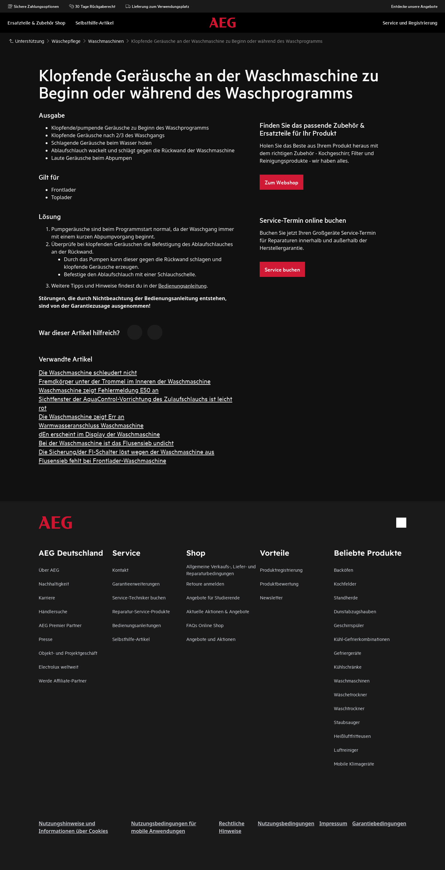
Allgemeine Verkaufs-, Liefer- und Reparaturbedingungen (221, 569)
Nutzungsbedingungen (286, 823)
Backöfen (343, 570)
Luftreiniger (346, 750)
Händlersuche (53, 611)
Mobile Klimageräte (354, 763)
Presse (46, 639)
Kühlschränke (348, 667)
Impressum (333, 823)
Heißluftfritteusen (352, 736)
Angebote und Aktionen (210, 639)
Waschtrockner (349, 708)
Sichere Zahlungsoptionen (33, 6)
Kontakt (120, 570)
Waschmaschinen (351, 680)
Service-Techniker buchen (139, 597)
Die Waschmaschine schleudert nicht (88, 372)
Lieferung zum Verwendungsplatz (157, 6)
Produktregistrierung (281, 570)
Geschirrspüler (349, 625)
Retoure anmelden (205, 584)
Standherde (346, 597)
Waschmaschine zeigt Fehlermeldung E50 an (99, 390)
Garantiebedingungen (379, 823)
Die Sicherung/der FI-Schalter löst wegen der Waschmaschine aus (126, 451)
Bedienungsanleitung (182, 285)
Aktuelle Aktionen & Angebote (217, 611)
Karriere (47, 597)
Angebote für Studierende (213, 597)
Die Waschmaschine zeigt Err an (81, 416)
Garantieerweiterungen (136, 584)
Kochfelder (345, 584)
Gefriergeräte (347, 653)
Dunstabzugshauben (355, 611)
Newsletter (271, 597)
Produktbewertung (279, 584)
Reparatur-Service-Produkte (141, 611)
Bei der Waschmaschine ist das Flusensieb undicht (106, 442)
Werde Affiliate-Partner (63, 680)
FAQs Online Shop (205, 625)
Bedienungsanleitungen (136, 625)
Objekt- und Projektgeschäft (68, 653)
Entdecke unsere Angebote (411, 6)
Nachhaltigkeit (54, 584)
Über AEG (49, 570)
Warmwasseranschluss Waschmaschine (91, 425)
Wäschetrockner (350, 694)
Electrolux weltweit (58, 667)
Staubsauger (347, 722)
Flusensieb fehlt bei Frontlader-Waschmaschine (102, 460)
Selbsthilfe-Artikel (131, 639)
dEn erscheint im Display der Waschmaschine (99, 434)
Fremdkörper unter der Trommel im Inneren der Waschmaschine (125, 381)
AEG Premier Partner (60, 625)
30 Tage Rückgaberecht (92, 6)
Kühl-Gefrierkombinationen (362, 639)
